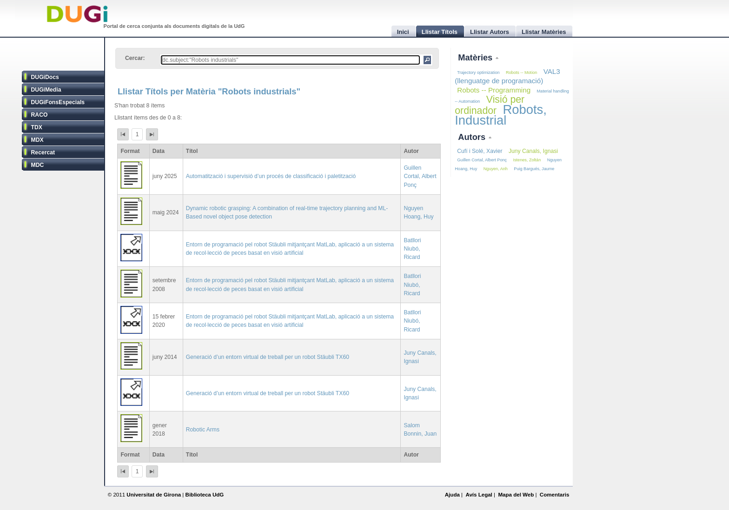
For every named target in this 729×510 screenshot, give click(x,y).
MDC (37, 165)
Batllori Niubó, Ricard (412, 248)
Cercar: (135, 58)
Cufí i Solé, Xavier (479, 151)
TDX (36, 127)
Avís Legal (478, 494)
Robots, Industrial (501, 114)
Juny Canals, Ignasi (533, 151)
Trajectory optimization (478, 72)
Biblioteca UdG (205, 494)
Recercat (43, 152)
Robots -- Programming (493, 90)
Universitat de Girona (153, 494)
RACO (39, 115)
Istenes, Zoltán (527, 160)
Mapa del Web (516, 494)
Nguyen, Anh (496, 168)
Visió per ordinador (489, 105)
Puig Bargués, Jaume (534, 168)
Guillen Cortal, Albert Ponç (420, 176)
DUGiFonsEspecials (58, 102)
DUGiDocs (45, 77)
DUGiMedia (46, 89)
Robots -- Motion (521, 72)
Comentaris (555, 494)
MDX (37, 140)
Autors (473, 137)
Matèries (476, 57)
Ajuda (452, 494)
